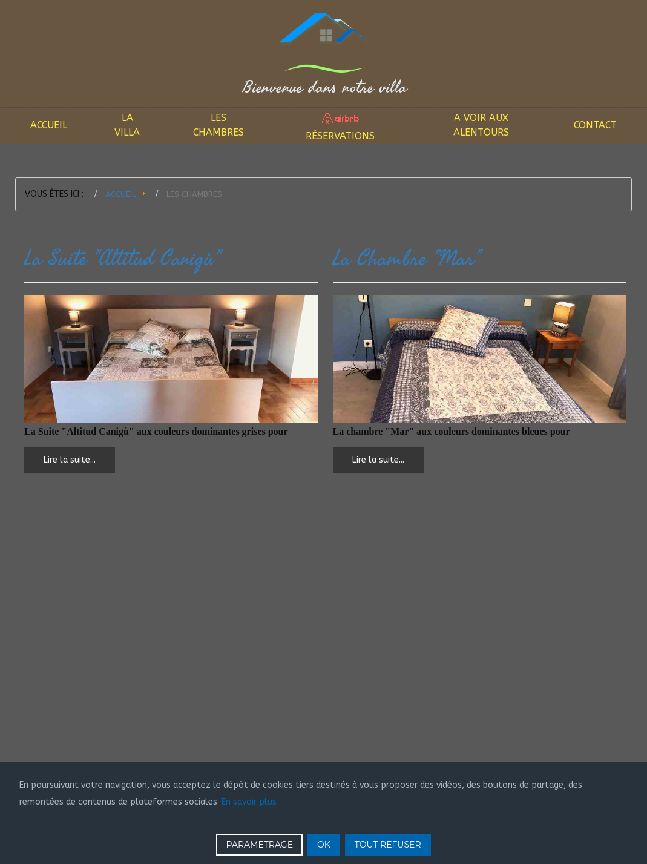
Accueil (48, 125)
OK (323, 844)
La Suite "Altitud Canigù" (122, 259)
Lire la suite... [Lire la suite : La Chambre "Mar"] (378, 460)
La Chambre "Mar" (406, 259)
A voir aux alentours (481, 125)
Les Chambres (218, 125)
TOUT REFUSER (388, 844)
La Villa (127, 125)
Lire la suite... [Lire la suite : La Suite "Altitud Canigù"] (70, 460)
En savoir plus (249, 802)
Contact (595, 125)
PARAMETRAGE (259, 844)
